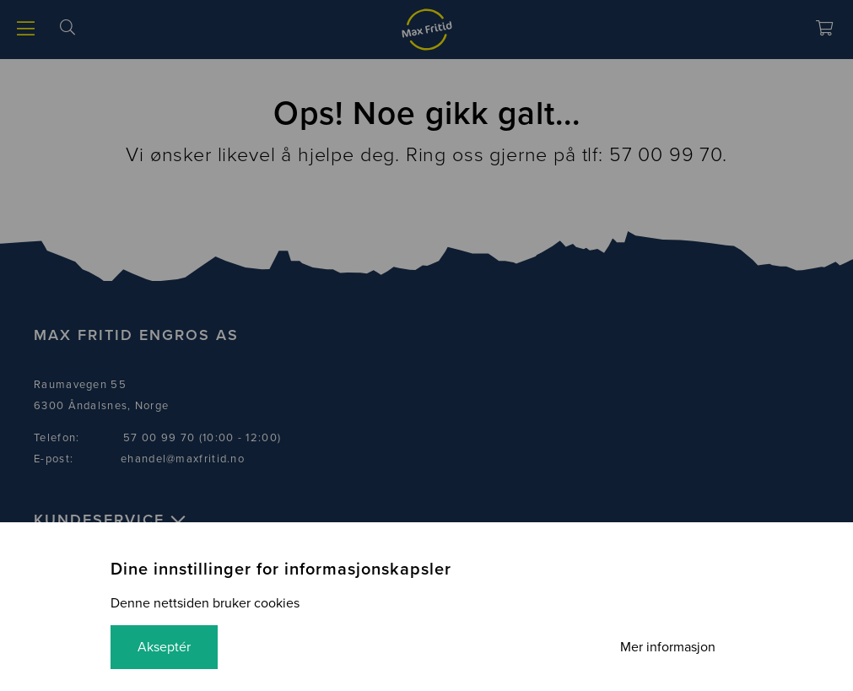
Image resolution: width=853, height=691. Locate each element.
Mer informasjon (667, 647)
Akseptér (164, 647)
